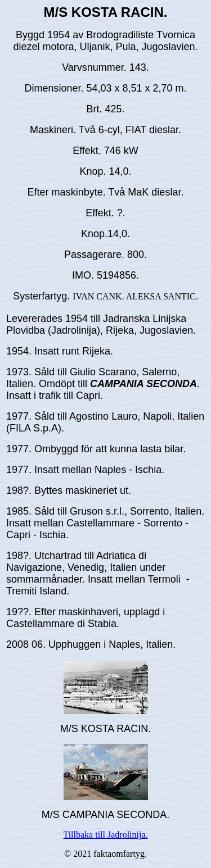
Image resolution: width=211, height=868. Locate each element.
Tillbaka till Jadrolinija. (105, 834)
